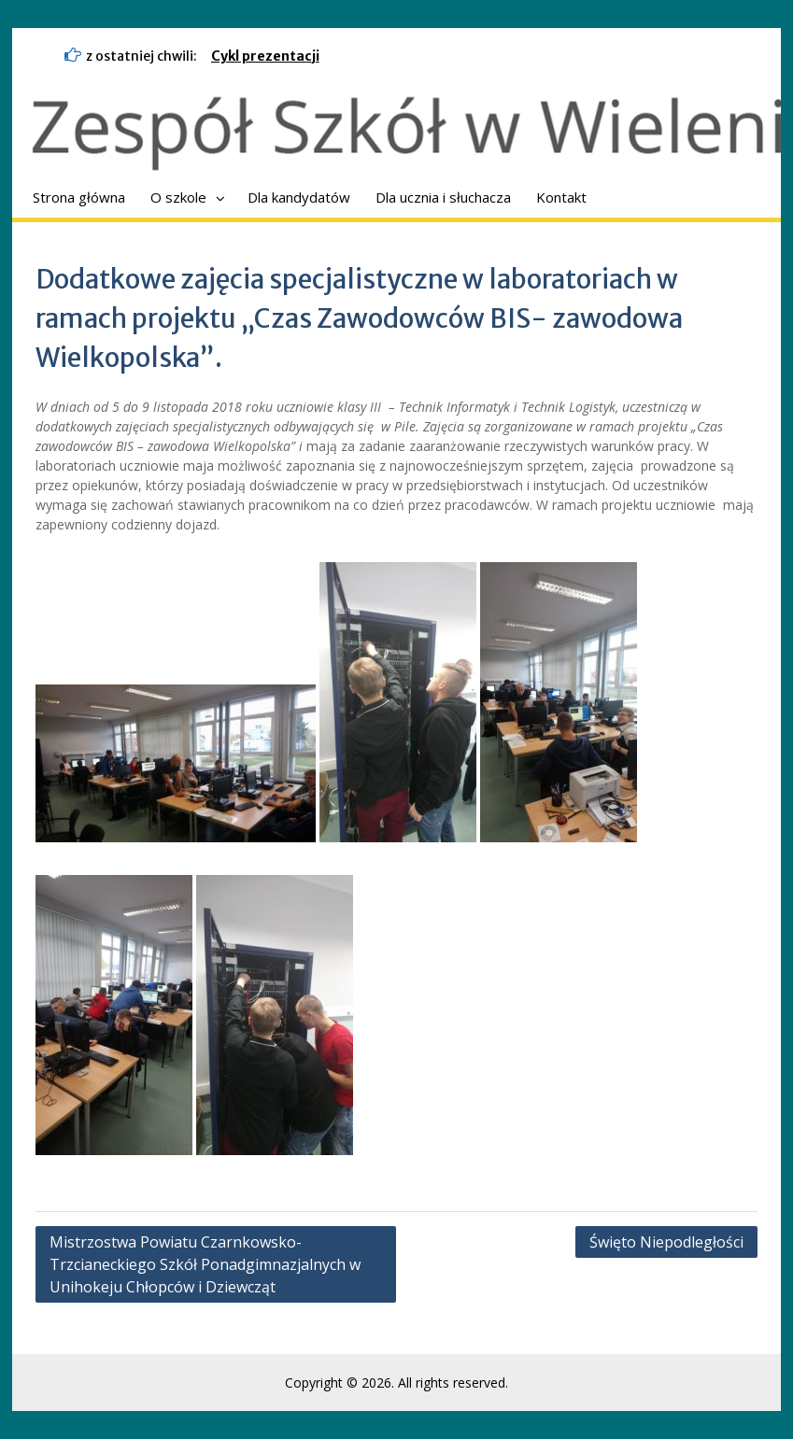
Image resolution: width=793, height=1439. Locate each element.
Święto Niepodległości (666, 1242)
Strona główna (79, 197)
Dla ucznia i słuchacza (443, 197)
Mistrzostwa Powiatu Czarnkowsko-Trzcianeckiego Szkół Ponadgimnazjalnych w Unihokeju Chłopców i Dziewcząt (207, 1264)
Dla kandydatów (299, 197)
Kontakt (561, 197)
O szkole (178, 197)
